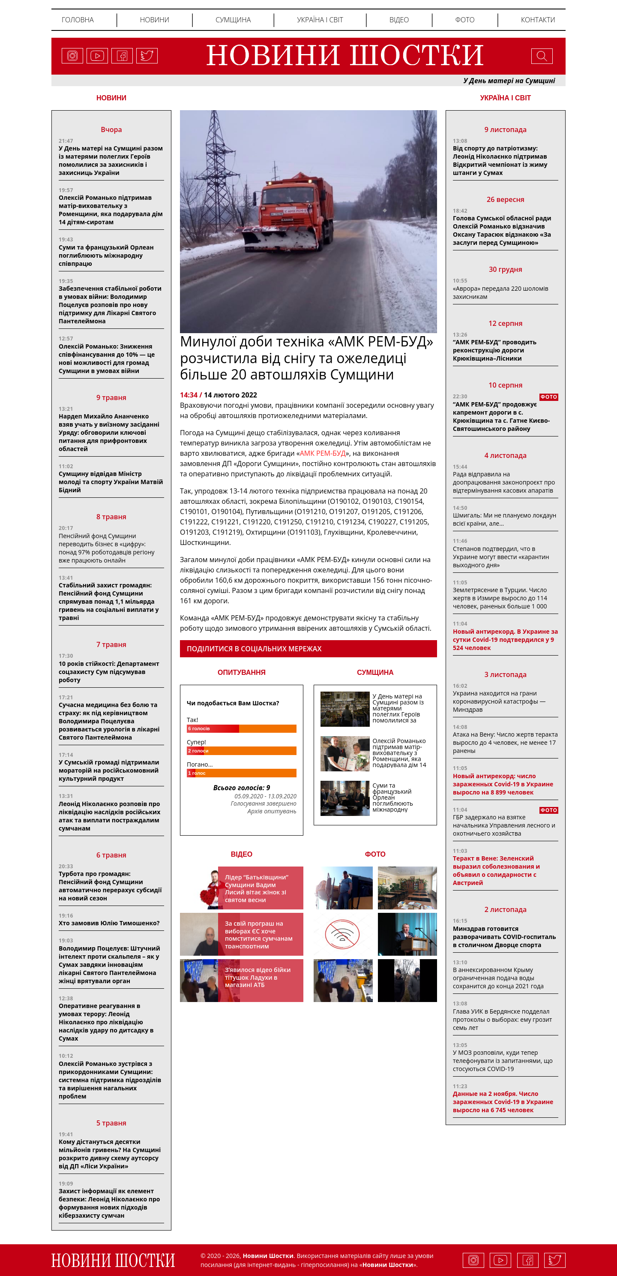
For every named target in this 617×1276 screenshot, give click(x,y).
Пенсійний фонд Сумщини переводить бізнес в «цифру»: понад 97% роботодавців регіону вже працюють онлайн (107, 548)
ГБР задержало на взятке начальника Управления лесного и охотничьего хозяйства (504, 825)
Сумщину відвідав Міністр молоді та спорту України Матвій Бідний (111, 481)
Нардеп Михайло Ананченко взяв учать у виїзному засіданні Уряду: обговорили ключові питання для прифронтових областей (109, 432)
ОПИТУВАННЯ (242, 672)
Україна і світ (320, 19)
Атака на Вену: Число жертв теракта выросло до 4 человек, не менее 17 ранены (505, 742)
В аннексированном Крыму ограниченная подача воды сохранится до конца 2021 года (498, 978)
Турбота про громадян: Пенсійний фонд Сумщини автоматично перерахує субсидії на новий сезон (110, 886)
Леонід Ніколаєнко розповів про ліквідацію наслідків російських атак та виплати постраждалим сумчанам (109, 816)
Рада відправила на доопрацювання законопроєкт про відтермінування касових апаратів (504, 482)
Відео (399, 19)
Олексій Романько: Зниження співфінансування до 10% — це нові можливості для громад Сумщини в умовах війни (107, 358)
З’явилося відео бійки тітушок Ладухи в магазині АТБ (258, 977)
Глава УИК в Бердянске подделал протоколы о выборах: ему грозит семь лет (502, 1019)
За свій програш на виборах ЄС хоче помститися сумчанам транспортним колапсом (259, 938)
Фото (465, 19)
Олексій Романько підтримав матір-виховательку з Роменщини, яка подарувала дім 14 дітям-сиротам (111, 209)
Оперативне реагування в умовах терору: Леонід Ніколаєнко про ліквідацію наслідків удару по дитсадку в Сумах (106, 1022)
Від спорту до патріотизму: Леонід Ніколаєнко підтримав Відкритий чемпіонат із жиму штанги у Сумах (500, 160)
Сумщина (233, 19)
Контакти (538, 19)
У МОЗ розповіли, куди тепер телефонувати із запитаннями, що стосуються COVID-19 (503, 1060)
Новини (154, 19)
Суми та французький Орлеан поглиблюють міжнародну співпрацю (106, 255)
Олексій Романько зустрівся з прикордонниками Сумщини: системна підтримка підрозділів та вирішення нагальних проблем (110, 1079)
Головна (78, 19)
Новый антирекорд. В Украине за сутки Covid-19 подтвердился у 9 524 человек (505, 639)
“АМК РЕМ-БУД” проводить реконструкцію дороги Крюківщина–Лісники (494, 350)
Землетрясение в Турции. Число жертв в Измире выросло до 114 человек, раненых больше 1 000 (500, 598)
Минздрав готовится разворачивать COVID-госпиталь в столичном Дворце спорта (504, 936)
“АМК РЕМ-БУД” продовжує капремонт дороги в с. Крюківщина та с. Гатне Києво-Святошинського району (501, 416)
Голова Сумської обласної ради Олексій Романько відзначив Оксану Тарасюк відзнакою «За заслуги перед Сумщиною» (502, 230)
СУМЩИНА (375, 672)
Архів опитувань (272, 811)
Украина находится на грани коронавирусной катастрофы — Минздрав (499, 701)
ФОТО (375, 854)
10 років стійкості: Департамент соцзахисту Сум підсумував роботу (109, 671)
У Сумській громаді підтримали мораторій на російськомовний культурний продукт (109, 770)
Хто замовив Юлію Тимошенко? (109, 923)
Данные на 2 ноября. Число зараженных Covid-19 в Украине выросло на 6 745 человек (503, 1101)
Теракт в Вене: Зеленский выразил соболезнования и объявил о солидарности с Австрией (496, 870)
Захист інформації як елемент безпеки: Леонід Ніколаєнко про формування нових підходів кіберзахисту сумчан (109, 1203)
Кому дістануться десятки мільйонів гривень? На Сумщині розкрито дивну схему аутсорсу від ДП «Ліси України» (110, 1154)
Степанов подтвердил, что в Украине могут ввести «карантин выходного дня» (501, 557)
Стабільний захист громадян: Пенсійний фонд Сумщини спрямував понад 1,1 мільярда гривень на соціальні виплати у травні (109, 601)
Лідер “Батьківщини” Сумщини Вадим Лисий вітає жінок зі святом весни (256, 888)
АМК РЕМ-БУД (323, 453)
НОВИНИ (111, 98)
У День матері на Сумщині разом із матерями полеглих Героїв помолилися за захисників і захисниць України (111, 160)
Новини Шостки (387, 1265)
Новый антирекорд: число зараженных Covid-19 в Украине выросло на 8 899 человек (503, 784)
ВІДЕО (242, 854)
